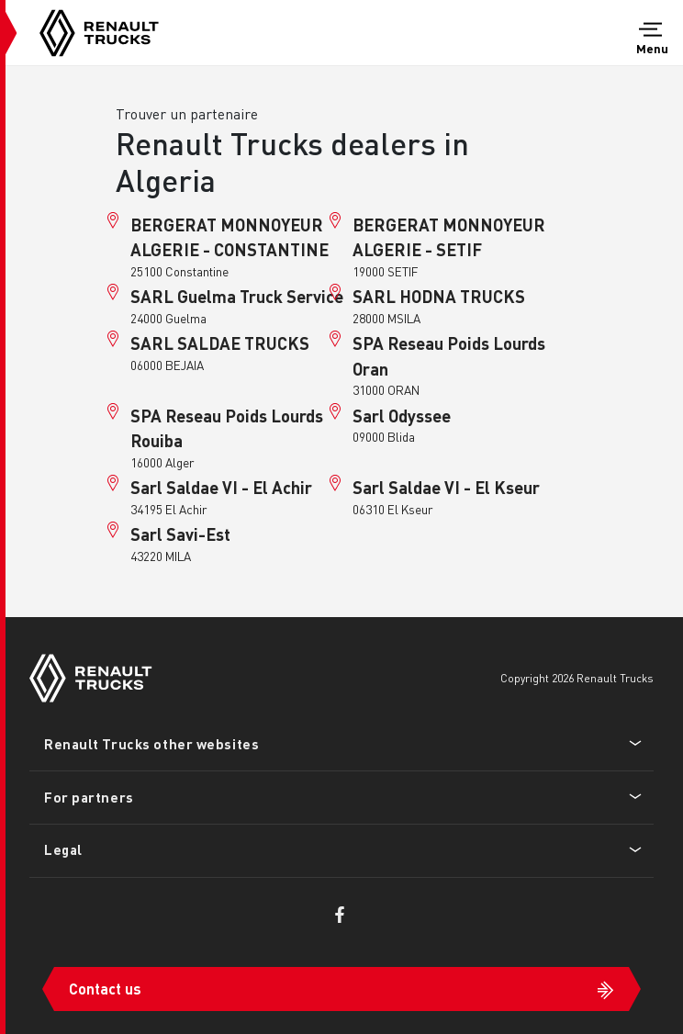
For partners (89, 797)
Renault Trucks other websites (151, 744)
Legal (63, 849)
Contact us (105, 988)
